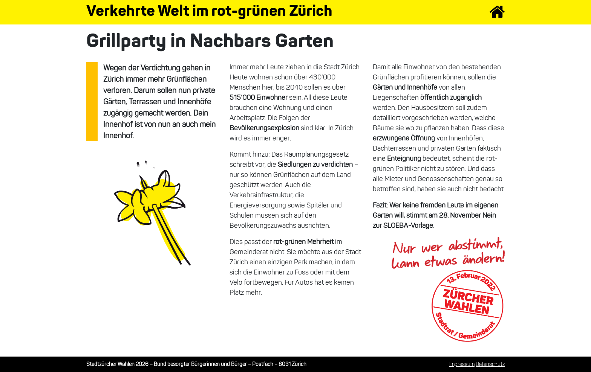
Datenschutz (490, 364)
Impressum (462, 364)
